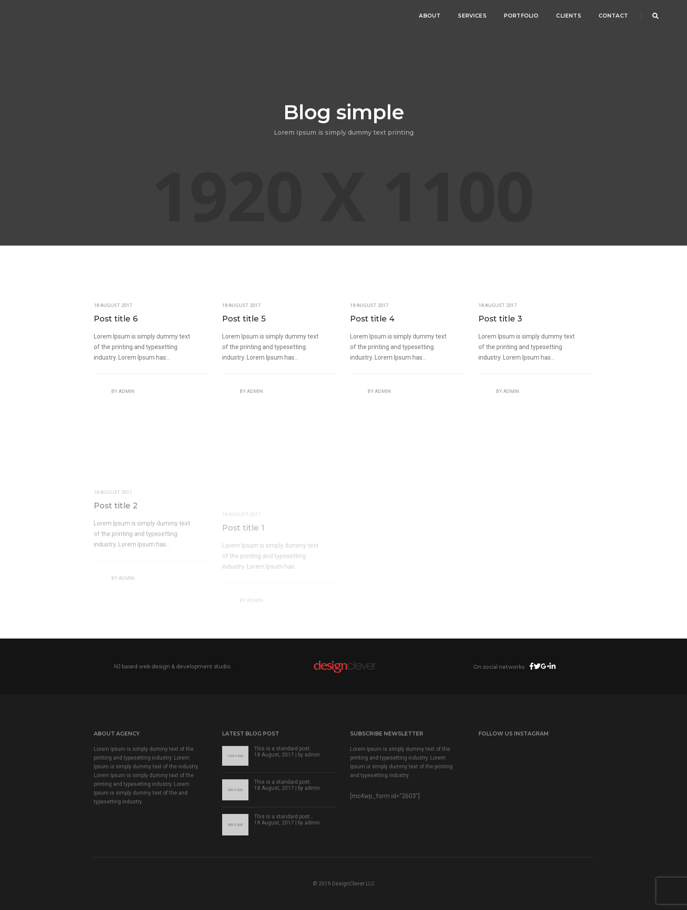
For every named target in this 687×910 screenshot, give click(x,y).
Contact (613, 15)
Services (472, 15)
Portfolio (521, 15)
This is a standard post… (284, 749)
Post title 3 (500, 319)
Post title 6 (116, 319)
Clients (568, 15)
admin (127, 391)
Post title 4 (372, 319)
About (429, 15)
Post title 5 (244, 319)
